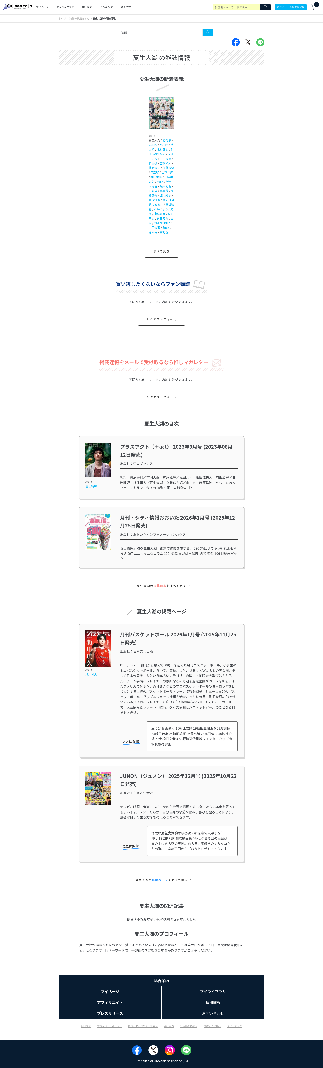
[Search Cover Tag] (208, 32)
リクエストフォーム (164, 319)
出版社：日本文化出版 (136, 651)
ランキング (106, 7)
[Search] (265, 7)
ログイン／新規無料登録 (290, 7)
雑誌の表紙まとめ (79, 18)
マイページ (42, 7)
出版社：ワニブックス (136, 463)
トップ (62, 18)
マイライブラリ (65, 7)
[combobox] (167, 32)
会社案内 (169, 1026)
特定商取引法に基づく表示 (143, 1026)
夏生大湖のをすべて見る (164, 586)
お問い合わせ (213, 1013)
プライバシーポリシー (109, 1026)
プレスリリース (110, 1013)
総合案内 (161, 981)
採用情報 (213, 1003)
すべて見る (164, 251)
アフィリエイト (110, 1003)
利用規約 (86, 1026)
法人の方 (126, 7)
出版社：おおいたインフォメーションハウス (153, 534)
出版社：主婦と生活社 (136, 792)
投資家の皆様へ (212, 1026)
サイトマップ (234, 1026)
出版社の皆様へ (188, 1026)
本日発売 (87, 7)
